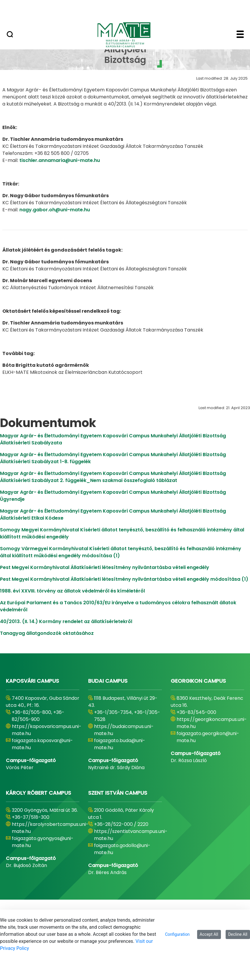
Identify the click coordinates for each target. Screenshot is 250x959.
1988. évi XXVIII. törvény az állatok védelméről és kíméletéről (72, 591)
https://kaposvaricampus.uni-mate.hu (46, 730)
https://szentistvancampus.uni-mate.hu (130, 835)
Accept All (209, 934)
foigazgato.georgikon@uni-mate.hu (208, 737)
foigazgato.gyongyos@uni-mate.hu (42, 842)
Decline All (237, 934)
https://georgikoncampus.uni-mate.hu (212, 723)
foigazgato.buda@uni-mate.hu (119, 744)
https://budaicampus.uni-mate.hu (124, 730)
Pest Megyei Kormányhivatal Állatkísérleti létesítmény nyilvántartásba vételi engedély (104, 567)
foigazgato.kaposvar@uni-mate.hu (42, 744)
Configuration (177, 934)
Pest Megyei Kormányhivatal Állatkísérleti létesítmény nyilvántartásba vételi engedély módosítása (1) (124, 579)
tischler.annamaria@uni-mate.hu (59, 160)
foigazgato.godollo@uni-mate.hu (122, 849)
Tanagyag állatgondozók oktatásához (47, 633)
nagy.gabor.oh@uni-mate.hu (54, 209)
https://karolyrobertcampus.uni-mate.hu (50, 828)
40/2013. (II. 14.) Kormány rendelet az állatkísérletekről (66, 621)
